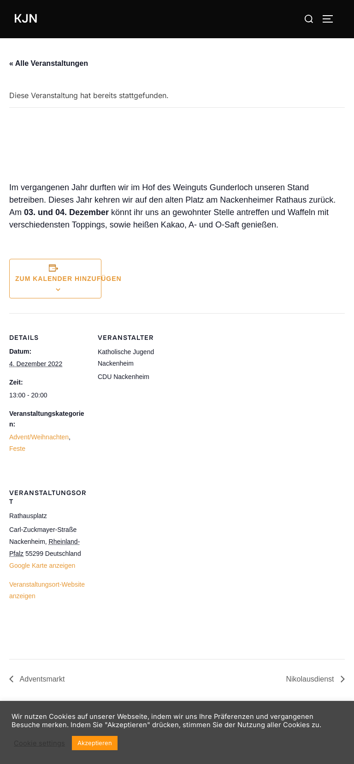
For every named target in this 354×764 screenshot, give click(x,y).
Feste (17, 448)
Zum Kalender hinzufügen (68, 278)
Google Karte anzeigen (42, 565)
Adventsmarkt (41, 679)
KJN (26, 18)
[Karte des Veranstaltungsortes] (146, 563)
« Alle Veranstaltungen (48, 63)
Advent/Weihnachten (39, 437)
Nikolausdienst (311, 679)
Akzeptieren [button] (94, 743)
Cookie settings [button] (39, 743)
